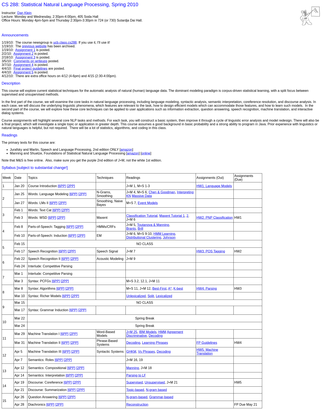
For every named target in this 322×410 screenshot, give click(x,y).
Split (151, 296)
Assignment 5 (23, 72)
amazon (126, 149)
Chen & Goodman (162, 192)
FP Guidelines (207, 342)
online (146, 153)
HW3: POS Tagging (211, 251)
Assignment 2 (23, 53)
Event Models (148, 203)
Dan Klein (24, 13)
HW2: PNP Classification (215, 217)
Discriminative (136, 335)
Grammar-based (161, 397)
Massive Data (142, 196)
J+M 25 (131, 332)
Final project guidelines (30, 68)
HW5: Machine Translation (207, 351)
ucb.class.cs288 (65, 42)
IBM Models (147, 332)
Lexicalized (164, 296)
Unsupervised (155, 382)
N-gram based (156, 390)
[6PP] (62, 186)
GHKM (131, 351)
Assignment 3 (25, 57)
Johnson (169, 237)
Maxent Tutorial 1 (172, 216)
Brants (131, 228)
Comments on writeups (30, 61)
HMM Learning (164, 233)
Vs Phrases (146, 351)
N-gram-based (136, 397)
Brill (140, 228)
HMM (162, 332)
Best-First (159, 288)
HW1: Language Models (214, 186)
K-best (178, 288)
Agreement (175, 332)
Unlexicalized (136, 296)
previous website (34, 46)
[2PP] (71, 186)
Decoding (156, 335)
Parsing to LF (136, 375)
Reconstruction (137, 404)
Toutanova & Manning (153, 225)
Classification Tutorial (141, 216)
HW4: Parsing (207, 288)
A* (170, 288)
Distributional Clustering (143, 237)
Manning (132, 368)
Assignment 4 (23, 65)
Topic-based (135, 390)
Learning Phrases (155, 342)
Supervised (134, 382)
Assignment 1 (25, 50)
